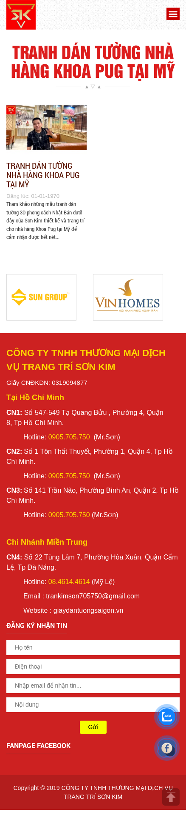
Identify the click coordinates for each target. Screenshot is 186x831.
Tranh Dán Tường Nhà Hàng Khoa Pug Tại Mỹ (43, 175)
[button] (172, 15)
